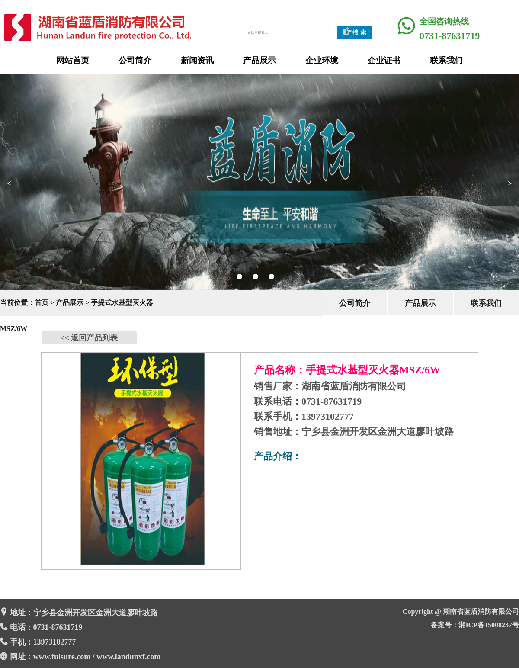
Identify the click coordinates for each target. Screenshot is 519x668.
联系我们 (446, 60)
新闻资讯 (197, 60)
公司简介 (135, 60)
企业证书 (384, 60)
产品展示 (259, 60)
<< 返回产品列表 (89, 338)
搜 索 (354, 32)
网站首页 (72, 60)
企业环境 (321, 60)
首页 (41, 302)
